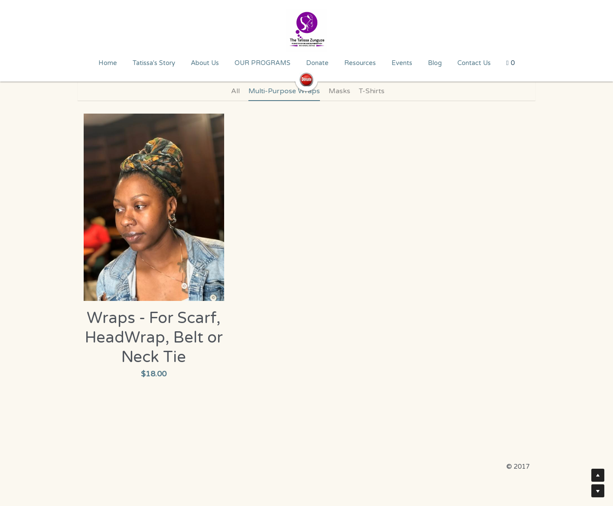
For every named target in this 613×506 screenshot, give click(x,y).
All (235, 91)
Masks (339, 91)
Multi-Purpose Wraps (284, 91)
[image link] (307, 30)
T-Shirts (372, 91)
